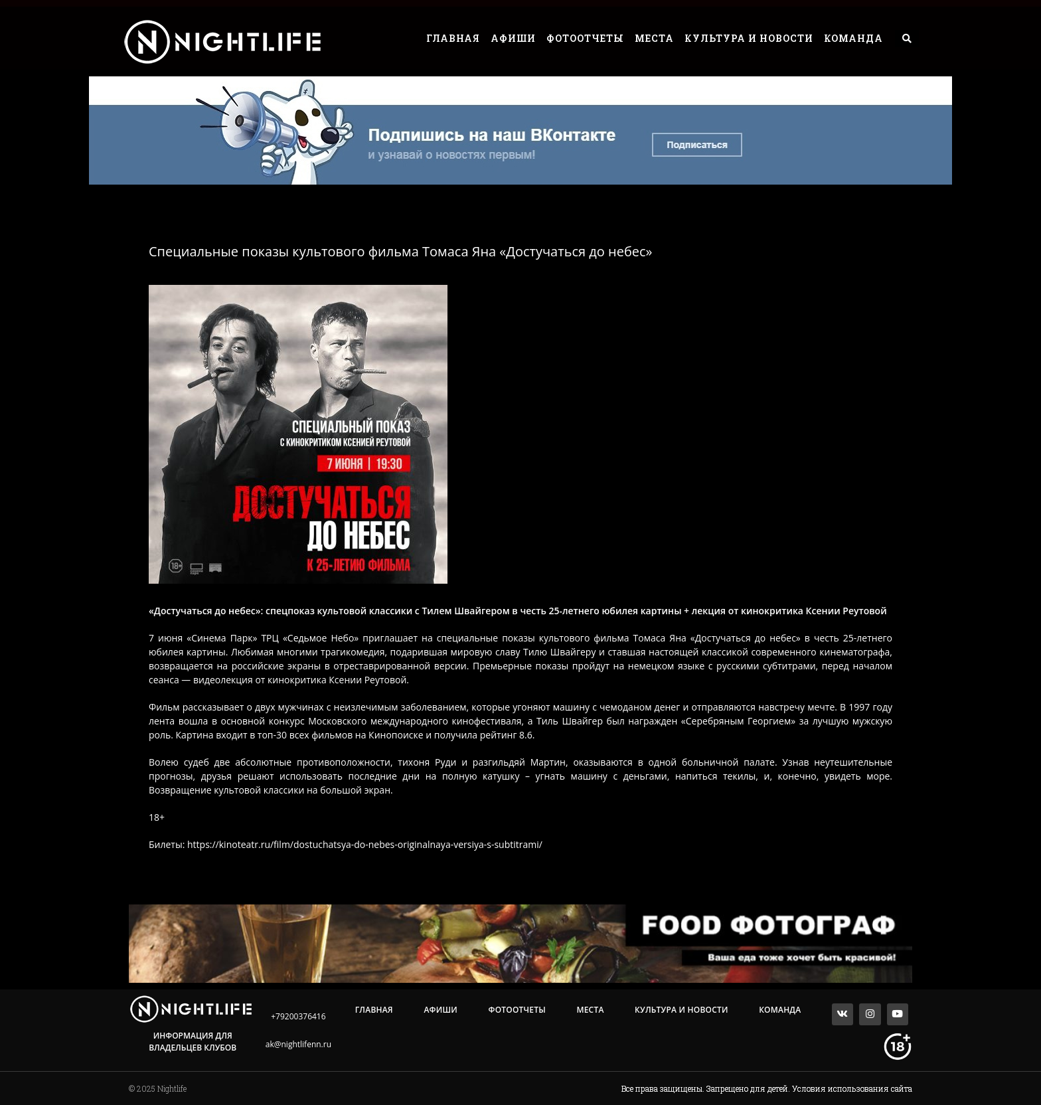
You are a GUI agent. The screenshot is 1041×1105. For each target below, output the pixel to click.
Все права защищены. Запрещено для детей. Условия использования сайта (766, 1088)
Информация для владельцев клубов (192, 1041)
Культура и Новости (748, 38)
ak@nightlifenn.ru (298, 1044)
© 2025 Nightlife (158, 1088)
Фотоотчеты (585, 38)
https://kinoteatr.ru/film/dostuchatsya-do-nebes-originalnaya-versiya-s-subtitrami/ (364, 844)
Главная (453, 38)
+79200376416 (298, 1016)
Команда (853, 38)
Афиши (513, 38)
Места (654, 38)
